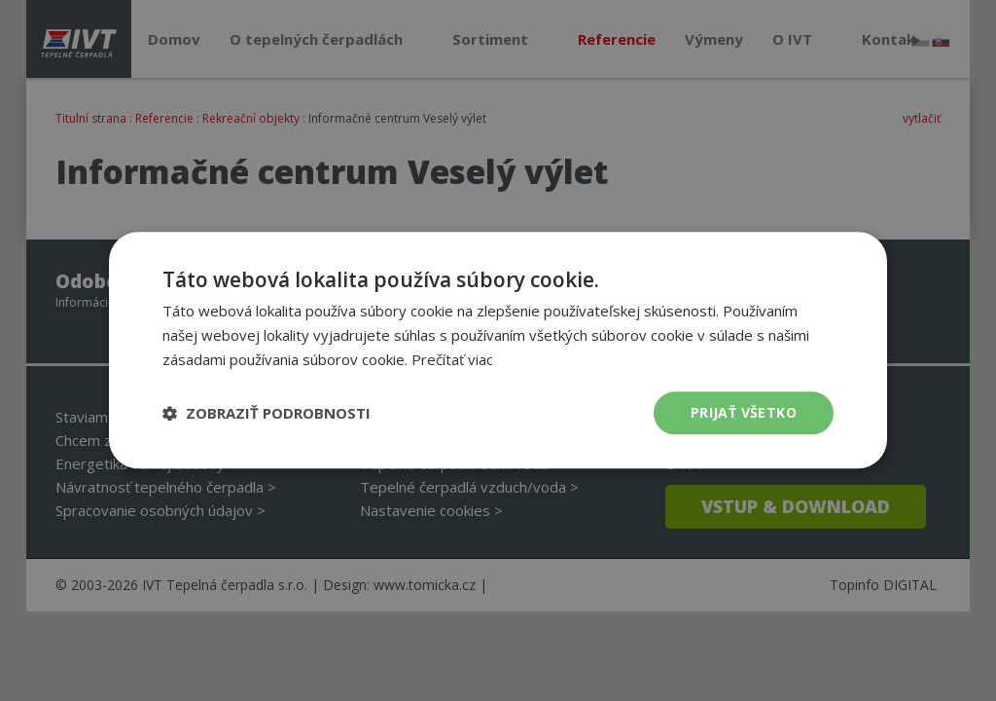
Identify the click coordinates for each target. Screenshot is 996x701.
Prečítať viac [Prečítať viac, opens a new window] (452, 359)
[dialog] (498, 350)
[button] (266, 413)
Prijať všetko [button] (744, 412)
